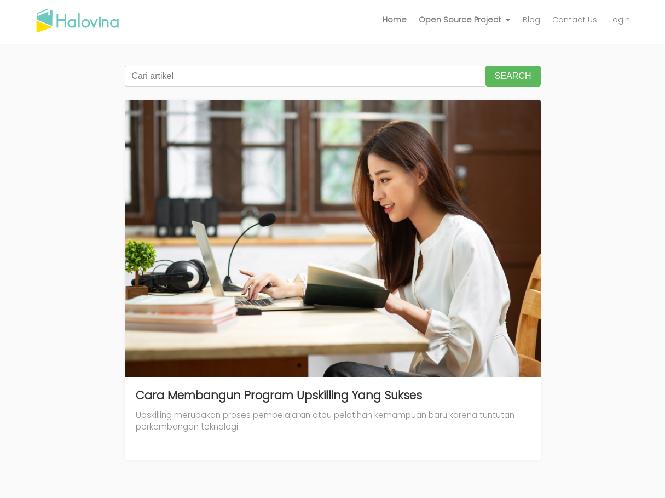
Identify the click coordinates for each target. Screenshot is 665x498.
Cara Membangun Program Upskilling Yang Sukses (279, 395)
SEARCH (513, 76)
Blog (531, 19)
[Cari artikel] (305, 76)
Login (619, 19)
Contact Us (574, 19)
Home (395, 19)
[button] (465, 20)
